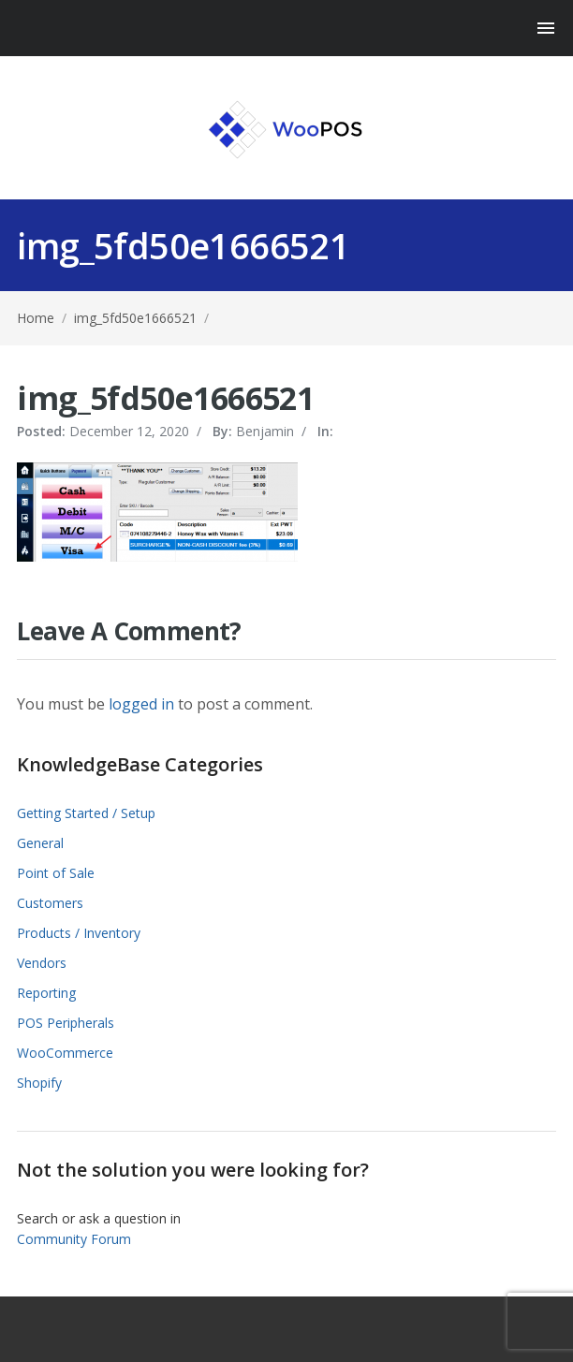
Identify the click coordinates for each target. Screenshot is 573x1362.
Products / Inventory (78, 933)
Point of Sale (56, 873)
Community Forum (74, 1239)
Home (35, 318)
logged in (141, 704)
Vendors (41, 963)
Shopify (39, 1082)
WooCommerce (65, 1053)
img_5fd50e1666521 (135, 318)
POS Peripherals (65, 1023)
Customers (50, 903)
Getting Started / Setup (86, 813)
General (40, 843)
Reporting (46, 993)
